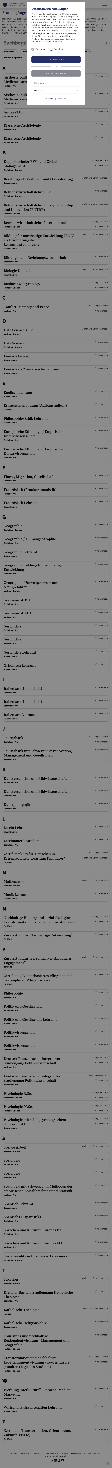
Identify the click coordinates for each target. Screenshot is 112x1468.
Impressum (49, 98)
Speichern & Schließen (56, 73)
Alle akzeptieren (56, 59)
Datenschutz (62, 98)
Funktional (40, 49)
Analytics (58, 49)
